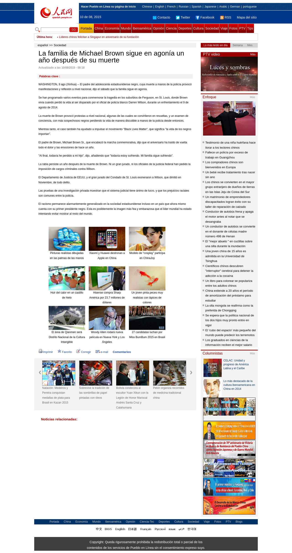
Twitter (183, 17)
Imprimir (46, 352)
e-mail (102, 352)
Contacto (161, 17)
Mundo (126, 28)
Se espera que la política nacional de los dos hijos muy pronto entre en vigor (229, 320)
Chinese (147, 6)
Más (253, 54)
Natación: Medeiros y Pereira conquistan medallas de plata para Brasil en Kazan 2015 (56, 395)
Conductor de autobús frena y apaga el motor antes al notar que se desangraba (229, 216)
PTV (242, 28)
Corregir (83, 352)
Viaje (223, 28)
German (235, 6)
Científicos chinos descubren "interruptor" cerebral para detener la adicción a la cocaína (229, 271)
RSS (225, 17)
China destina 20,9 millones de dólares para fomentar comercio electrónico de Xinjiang (111, 37)
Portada (86, 28)
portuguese (250, 6)
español (43, 45)
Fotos (233, 28)
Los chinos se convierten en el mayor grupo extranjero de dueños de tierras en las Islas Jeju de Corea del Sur (230, 187)
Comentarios (122, 352)
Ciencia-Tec (147, 521)
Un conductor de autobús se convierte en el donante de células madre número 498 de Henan (230, 231)
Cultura (198, 28)
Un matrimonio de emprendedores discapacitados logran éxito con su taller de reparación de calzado (228, 201)
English (159, 6)
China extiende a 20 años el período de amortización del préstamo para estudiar (229, 295)
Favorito (64, 352)
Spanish (196, 6)
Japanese (210, 6)
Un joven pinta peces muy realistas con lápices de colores (147, 297)
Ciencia (171, 28)
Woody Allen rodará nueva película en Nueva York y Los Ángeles (107, 337)
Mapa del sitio (247, 17)
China (99, 28)
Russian (183, 6)
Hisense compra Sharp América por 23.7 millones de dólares (107, 297)
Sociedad (212, 28)
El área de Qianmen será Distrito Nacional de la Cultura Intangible (67, 337)
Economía (112, 28)
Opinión (158, 28)
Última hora (44, 37)
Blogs (239, 521)
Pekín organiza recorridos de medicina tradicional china (168, 392)
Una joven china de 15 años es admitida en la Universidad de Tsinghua (225, 256)
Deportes (184, 28)
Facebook (205, 17)
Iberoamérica (142, 28)
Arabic (223, 6)
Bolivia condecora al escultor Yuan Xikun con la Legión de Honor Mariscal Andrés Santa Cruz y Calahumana (132, 397)
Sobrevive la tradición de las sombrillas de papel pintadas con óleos (94, 392)
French (171, 6)
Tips (250, 28)
